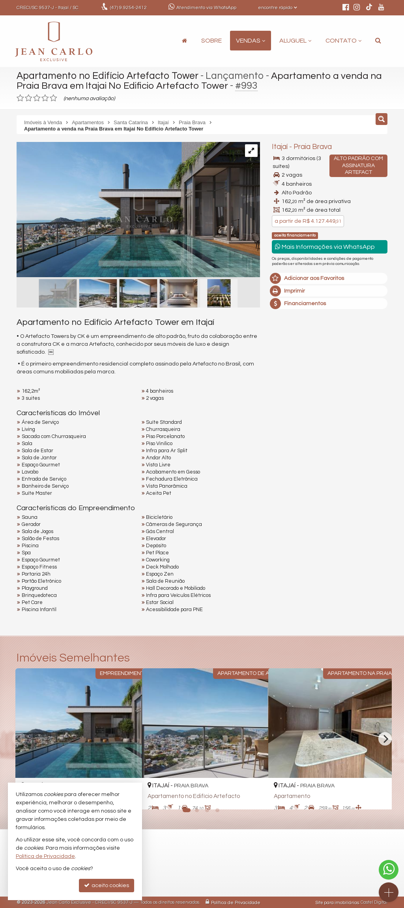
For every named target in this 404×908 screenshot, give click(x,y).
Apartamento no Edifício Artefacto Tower (109, 76)
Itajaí (280, 147)
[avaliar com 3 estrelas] (37, 98)
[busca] (378, 40)
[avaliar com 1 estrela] (20, 98)
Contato (343, 40)
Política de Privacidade (235, 902)
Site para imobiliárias (337, 902)
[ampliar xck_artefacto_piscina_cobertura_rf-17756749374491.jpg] (138, 210)
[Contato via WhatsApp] (388, 870)
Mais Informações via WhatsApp (325, 246)
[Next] (385, 739)
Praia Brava (312, 147)
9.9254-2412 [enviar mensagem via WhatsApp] (128, 7)
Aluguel (295, 40)
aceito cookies (106, 885)
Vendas (250, 40)
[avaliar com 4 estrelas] (45, 98)
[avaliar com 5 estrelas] (53, 98)
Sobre (211, 40)
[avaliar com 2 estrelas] (28, 98)
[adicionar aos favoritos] (254, 796)
